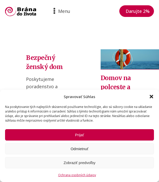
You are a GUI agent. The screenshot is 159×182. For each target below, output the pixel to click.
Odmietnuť (79, 149)
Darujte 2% (138, 11)
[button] (151, 96)
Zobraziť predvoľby (80, 163)
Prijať (79, 135)
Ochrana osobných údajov (77, 175)
